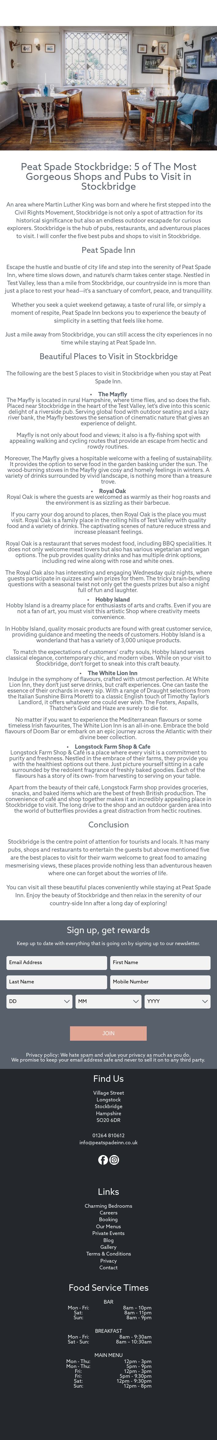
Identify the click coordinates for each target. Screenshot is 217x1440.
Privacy (108, 1261)
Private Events (108, 1233)
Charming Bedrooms (108, 1206)
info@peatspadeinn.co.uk (108, 1143)
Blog (108, 1240)
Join (108, 1033)
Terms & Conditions (108, 1254)
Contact (108, 1268)
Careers (109, 1213)
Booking (108, 1220)
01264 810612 (108, 1136)
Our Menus (108, 1227)
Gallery (108, 1247)
